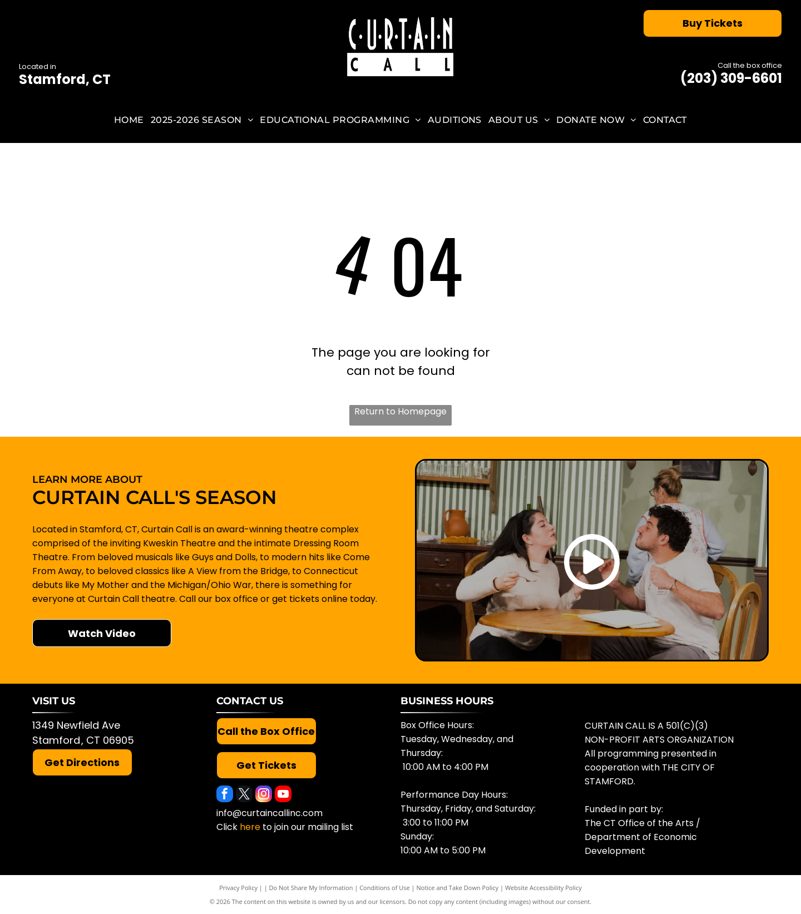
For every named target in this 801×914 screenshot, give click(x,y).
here (250, 827)
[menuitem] (129, 120)
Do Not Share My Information (311, 887)
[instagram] (263, 795)
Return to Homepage (400, 411)
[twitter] (244, 795)
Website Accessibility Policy (543, 887)
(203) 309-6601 (731, 78)
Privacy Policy (238, 887)
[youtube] (283, 795)
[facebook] (224, 795)
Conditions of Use (384, 887)
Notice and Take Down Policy (458, 887)
